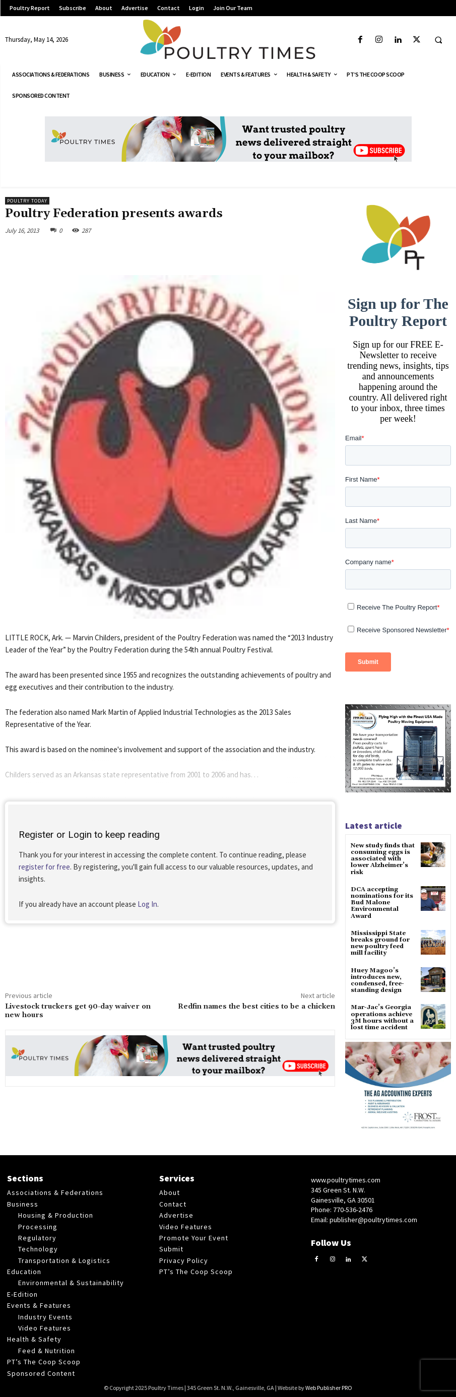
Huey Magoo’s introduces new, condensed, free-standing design (377, 980)
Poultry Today (27, 201)
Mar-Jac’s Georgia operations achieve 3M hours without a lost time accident (382, 1017)
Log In (147, 904)
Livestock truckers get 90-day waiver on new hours (78, 1011)
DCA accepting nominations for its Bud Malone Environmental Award (382, 903)
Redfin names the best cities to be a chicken (256, 1006)
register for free (44, 867)
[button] (438, 40)
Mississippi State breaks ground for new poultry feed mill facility (380, 943)
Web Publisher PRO (328, 1387)
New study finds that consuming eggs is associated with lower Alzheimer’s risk (383, 859)
